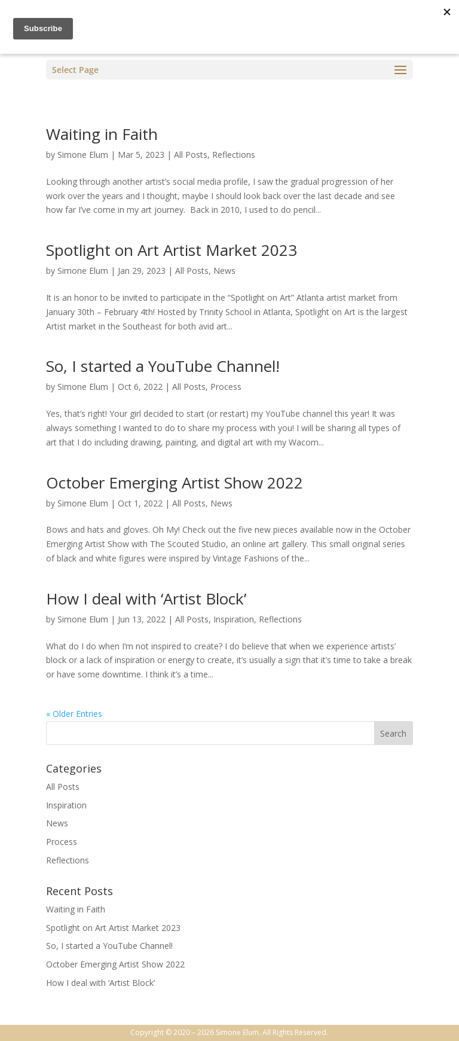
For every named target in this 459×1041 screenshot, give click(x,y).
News (224, 270)
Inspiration (233, 619)
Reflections (233, 154)
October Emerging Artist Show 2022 (174, 482)
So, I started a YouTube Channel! (163, 366)
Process (225, 386)
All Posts (190, 154)
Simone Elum (82, 154)
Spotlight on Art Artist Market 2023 (171, 250)
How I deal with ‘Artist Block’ (146, 598)
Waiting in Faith (102, 134)
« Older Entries (74, 713)
